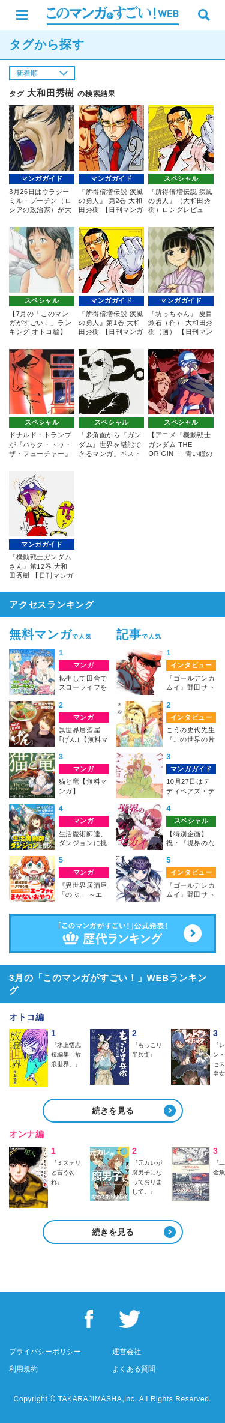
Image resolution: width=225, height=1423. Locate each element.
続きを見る (113, 1110)
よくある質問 (133, 1369)
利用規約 (23, 1369)
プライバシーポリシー (45, 1351)
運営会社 (126, 1351)
